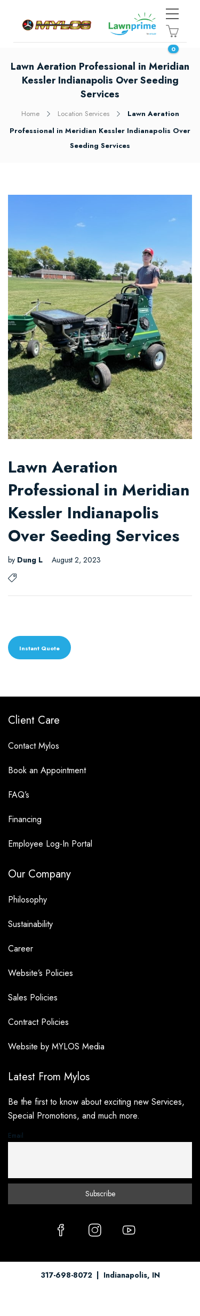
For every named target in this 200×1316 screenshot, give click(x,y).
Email (15, 1135)
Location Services (83, 114)
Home (30, 114)
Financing (25, 819)
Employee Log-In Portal (50, 844)
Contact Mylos (33, 746)
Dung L (31, 559)
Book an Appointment (47, 770)
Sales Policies (33, 997)
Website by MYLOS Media (56, 1046)
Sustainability (30, 924)
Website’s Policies (40, 973)
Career (20, 948)
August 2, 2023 (76, 559)
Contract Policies (38, 1022)
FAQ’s (18, 795)
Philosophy (27, 899)
